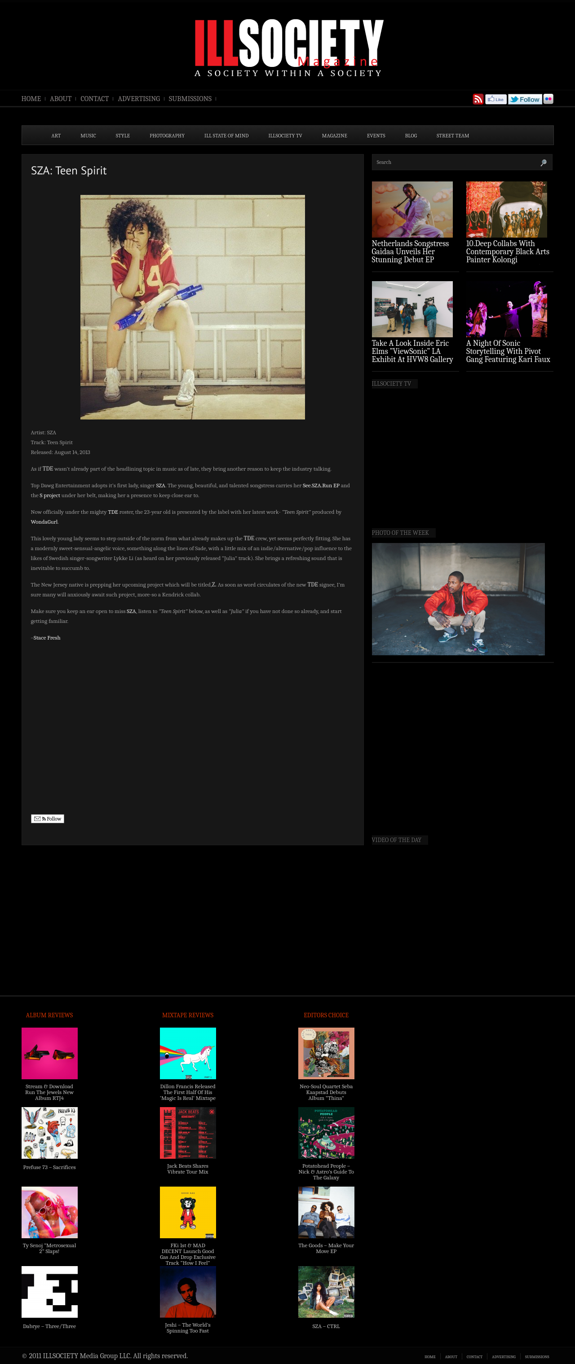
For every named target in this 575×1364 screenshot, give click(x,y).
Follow (48, 819)
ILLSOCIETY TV (285, 135)
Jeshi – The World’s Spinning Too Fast (187, 1327)
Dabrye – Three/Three (49, 1326)
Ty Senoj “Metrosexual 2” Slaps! (49, 1248)
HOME (31, 98)
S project (50, 495)
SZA (160, 485)
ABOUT (60, 98)
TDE (113, 511)
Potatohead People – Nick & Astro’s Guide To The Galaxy (326, 1171)
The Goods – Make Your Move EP (326, 1248)
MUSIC (88, 135)
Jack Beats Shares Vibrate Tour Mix (187, 1168)
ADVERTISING (139, 98)
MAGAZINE (334, 135)
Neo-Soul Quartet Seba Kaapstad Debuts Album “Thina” (326, 1092)
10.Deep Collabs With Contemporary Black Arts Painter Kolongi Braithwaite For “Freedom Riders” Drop (508, 260)
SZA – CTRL (326, 1326)
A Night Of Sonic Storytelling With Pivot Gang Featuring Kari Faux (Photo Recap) (508, 355)
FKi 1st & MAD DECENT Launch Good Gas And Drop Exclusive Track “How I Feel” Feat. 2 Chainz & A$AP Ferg (188, 1260)
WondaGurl (44, 521)
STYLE (123, 135)
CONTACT (94, 98)
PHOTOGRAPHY (167, 135)
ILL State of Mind (226, 135)
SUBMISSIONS (190, 98)
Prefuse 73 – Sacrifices (49, 1167)
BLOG (411, 135)
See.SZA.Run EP (321, 485)
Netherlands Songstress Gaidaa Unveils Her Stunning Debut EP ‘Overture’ (410, 256)
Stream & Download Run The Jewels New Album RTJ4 (49, 1092)
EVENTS (376, 135)
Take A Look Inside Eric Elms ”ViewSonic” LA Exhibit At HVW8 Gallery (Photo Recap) (413, 355)
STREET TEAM (453, 135)
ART (56, 135)
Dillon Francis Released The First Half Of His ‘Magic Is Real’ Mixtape (188, 1092)
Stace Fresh (47, 637)
